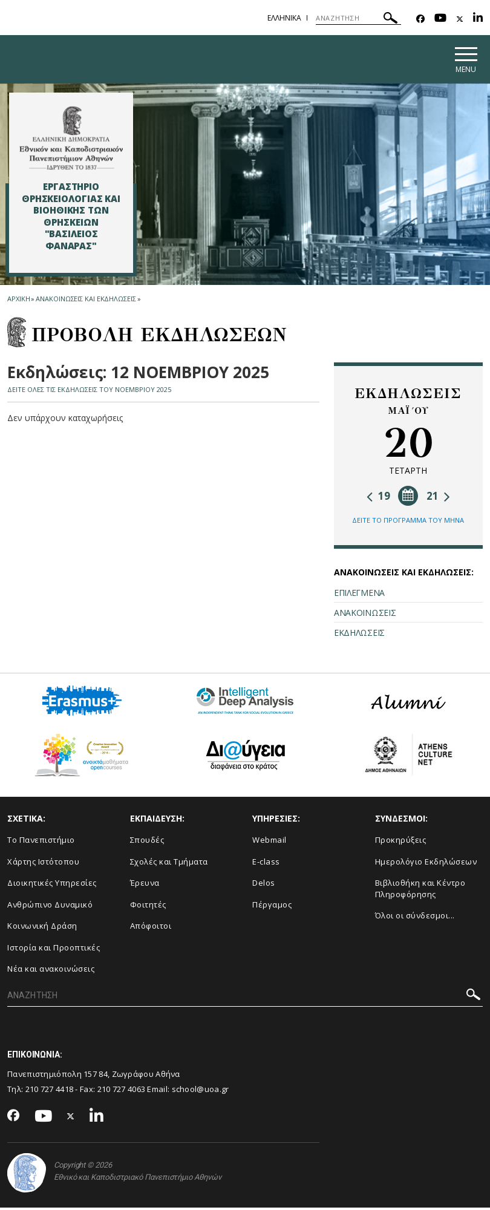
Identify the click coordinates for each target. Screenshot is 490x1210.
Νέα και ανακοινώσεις (50, 971)
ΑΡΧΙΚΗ (18, 301)
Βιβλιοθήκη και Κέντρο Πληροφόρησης (420, 891)
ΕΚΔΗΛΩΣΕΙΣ (359, 634)
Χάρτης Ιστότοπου (43, 863)
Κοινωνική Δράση (42, 928)
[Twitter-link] (459, 19)
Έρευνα (145, 885)
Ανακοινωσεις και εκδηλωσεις (86, 301)
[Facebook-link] (420, 19)
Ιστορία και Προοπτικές (53, 949)
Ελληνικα (284, 18)
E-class (266, 863)
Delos (263, 885)
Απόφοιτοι (151, 928)
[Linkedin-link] (478, 19)
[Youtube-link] (440, 19)
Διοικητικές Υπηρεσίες (52, 885)
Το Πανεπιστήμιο (41, 842)
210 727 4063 (121, 1091)
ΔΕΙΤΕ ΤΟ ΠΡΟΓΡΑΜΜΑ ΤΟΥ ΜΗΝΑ (408, 521)
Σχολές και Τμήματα (169, 863)
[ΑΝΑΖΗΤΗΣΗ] (358, 18)
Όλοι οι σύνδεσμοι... (415, 917)
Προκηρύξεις (400, 842)
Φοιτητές (148, 906)
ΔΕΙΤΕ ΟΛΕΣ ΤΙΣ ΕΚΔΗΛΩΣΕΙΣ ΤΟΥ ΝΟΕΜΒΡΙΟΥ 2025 (89, 391)
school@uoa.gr (200, 1091)
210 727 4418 (49, 1091)
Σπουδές (147, 842)
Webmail (269, 842)
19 (378, 498)
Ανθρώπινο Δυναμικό (50, 906)
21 (438, 498)
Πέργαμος (272, 906)
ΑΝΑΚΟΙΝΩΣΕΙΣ (365, 614)
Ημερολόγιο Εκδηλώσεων (426, 863)
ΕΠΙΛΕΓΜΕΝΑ (359, 594)
